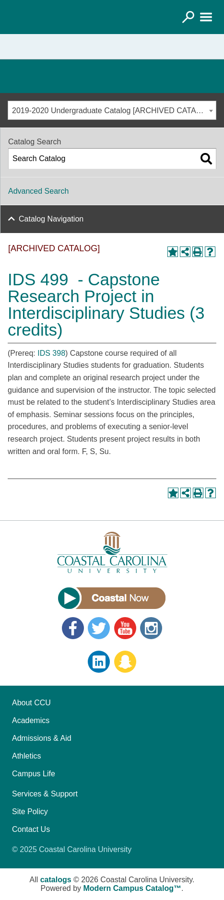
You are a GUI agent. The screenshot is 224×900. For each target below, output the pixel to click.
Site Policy (30, 811)
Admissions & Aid (41, 738)
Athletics (26, 756)
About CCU (31, 703)
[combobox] (112, 110)
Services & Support (45, 794)
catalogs (55, 880)
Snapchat (125, 661)
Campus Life (33, 774)
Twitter (98, 628)
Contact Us (31, 829)
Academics (30, 720)
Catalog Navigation (51, 219)
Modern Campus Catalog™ (132, 888)
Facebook (73, 628)
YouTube (125, 628)
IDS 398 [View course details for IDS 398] (51, 353)
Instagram (151, 628)
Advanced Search (38, 191)
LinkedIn (98, 661)
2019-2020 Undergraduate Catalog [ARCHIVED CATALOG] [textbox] (113, 110)
